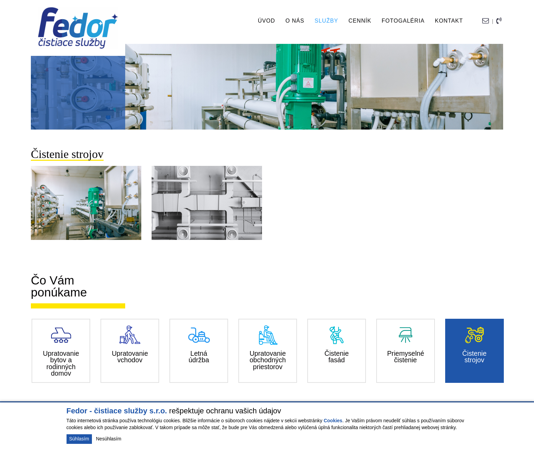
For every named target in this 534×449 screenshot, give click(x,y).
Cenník (359, 20)
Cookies (333, 420)
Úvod (266, 20)
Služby (326, 20)
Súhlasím (79, 438)
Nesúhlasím (108, 438)
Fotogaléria (403, 20)
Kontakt (449, 20)
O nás (294, 20)
